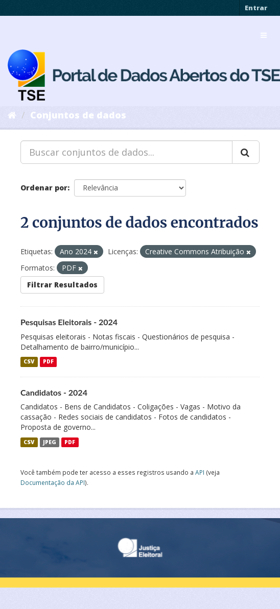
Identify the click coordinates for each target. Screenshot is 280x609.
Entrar (256, 7)
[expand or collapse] (263, 35)
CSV (29, 362)
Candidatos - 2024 (53, 392)
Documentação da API (52, 482)
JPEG (49, 442)
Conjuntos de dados (78, 115)
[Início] (12, 115)
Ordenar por (43, 187)
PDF (48, 362)
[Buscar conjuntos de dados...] (126, 152)
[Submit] (246, 152)
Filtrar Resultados (62, 284)
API (199, 472)
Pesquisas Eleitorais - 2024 (69, 322)
